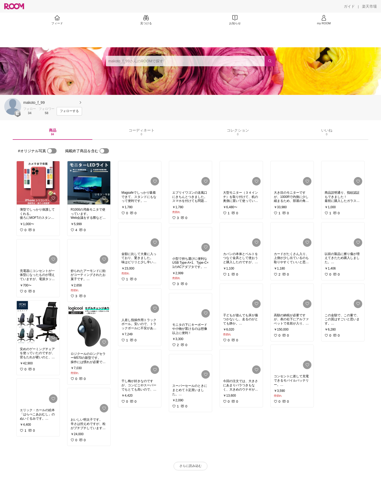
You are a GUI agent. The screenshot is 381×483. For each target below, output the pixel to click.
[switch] (52, 151)
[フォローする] (69, 111)
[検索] (270, 61)
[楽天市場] (369, 6)
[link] (38, 183)
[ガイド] (349, 6)
